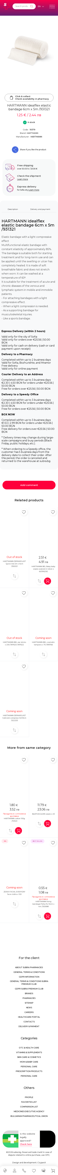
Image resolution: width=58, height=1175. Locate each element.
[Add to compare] (14, 575)
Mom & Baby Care (29, 1062)
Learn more (22, 179)
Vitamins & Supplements (29, 1052)
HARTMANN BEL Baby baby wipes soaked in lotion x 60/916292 (43, 569)
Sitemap (29, 1003)
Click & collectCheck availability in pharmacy (29, 97)
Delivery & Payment (29, 1026)
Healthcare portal (29, 1017)
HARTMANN (32, 133)
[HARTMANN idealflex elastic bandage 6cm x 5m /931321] (29, 50)
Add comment (29, 485)
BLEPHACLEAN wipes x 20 (43, 814)
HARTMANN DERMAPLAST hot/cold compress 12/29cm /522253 (14, 718)
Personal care (29, 1066)
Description (13, 209)
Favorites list (29, 1102)
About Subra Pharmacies (29, 967)
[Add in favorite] (23, 512)
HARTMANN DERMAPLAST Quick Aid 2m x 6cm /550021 (14, 563)
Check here (26, 1144)
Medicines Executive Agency (29, 1111)
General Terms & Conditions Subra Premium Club (29, 982)
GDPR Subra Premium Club (29, 989)
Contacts (29, 1021)
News (29, 1007)
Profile (29, 1097)
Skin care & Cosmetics (29, 1057)
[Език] (41, 6)
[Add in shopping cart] (47, 581)
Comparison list (29, 1107)
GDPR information (29, 977)
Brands (29, 993)
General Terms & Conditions (29, 972)
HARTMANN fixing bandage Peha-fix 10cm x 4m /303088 (43, 904)
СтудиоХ (41, 1162)
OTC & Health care (29, 1048)
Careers (29, 1012)
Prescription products (29, 1071)
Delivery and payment (40, 209)
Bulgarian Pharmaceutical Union (29, 1116)
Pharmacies (29, 998)
